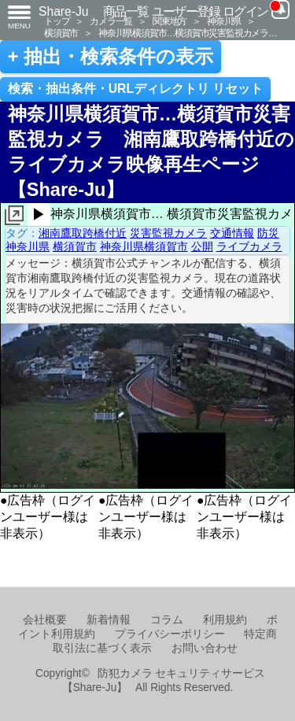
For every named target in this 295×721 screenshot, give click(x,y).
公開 (202, 246)
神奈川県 (224, 21)
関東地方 (169, 21)
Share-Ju (64, 11)
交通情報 (232, 233)
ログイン (245, 11)
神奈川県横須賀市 (144, 246)
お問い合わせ (204, 648)
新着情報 (109, 620)
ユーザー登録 (186, 11)
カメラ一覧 (111, 21)
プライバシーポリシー (170, 634)
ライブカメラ (249, 246)
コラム (166, 620)
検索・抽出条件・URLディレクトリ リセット (136, 88)
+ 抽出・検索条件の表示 (110, 56)
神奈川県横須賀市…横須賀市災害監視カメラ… (187, 33)
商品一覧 (126, 11)
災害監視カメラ (168, 233)
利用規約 (225, 620)
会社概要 (45, 620)
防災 (268, 233)
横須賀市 (61, 33)
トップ (56, 21)
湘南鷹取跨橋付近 (83, 233)
